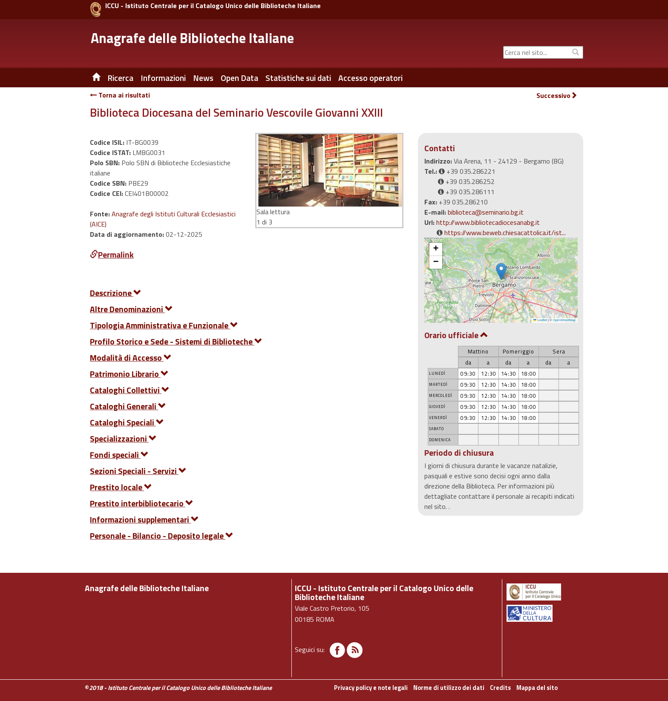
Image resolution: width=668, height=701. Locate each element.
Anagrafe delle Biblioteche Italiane (192, 38)
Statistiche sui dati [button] (298, 78)
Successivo (556, 96)
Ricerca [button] (120, 78)
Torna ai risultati (120, 95)
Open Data (239, 78)
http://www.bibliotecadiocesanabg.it (488, 222)
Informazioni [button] (163, 78)
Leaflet (540, 320)
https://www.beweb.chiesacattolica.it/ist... (505, 232)
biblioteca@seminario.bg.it (486, 212)
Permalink (112, 254)
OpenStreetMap (564, 320)
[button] (501, 271)
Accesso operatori (370, 78)
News (203, 78)
